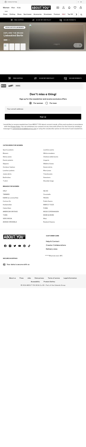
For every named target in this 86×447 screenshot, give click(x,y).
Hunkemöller (7, 267)
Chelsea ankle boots (50, 219)
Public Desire (48, 263)
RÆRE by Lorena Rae (10, 260)
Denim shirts (47, 229)
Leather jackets (8, 232)
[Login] (63, 7)
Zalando (58, 347)
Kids (19, 8)
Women (6, 8)
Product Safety (49, 343)
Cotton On (7, 263)
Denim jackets (8, 222)
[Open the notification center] (69, 8)
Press (22, 340)
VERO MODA (7, 280)
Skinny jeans (7, 219)
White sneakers (49, 215)
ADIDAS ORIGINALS (10, 284)
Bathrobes (7, 239)
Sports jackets (8, 212)
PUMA (45, 270)
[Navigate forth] (76, 14)
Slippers (6, 225)
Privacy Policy (15, 188)
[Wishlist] (75, 7)
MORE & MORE (48, 277)
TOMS (5, 277)
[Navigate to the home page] (41, 8)
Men (13, 8)
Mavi (45, 280)
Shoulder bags (48, 243)
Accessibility (35, 343)
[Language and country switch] (80, 2)
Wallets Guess (48, 225)
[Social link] (5, 307)
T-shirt (5, 243)
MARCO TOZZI (48, 267)
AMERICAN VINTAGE (10, 273)
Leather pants (48, 212)
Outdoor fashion (9, 229)
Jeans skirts (7, 236)
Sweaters (46, 239)
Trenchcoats (47, 236)
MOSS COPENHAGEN (51, 273)
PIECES (46, 260)
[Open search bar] (80, 15)
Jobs (29, 340)
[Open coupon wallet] (57, 7)
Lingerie (46, 222)
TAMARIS (6, 256)
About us (12, 340)
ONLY (5, 253)
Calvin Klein (7, 270)
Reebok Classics (49, 284)
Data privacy (39, 340)
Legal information (70, 340)
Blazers (5, 215)
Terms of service (54, 340)
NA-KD (45, 253)
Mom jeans (47, 232)
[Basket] (80, 7)
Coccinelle (47, 256)
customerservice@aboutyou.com (24, 191)
